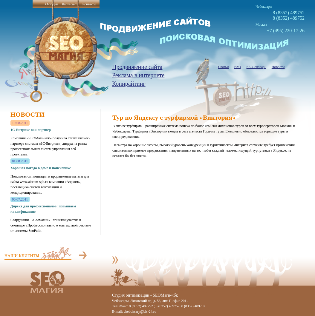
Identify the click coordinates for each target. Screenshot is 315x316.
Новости (278, 67)
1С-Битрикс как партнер (30, 130)
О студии (51, 4)
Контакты (89, 4)
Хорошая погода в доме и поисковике (40, 168)
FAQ (237, 67)
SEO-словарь (256, 67)
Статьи (223, 67)
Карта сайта (70, 4)
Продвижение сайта (137, 67)
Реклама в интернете (138, 75)
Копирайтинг (129, 83)
